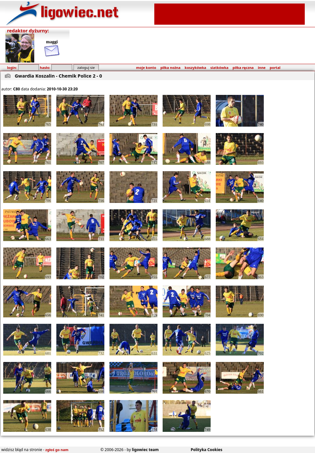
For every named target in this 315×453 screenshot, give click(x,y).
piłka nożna (170, 67)
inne (261, 67)
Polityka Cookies (206, 449)
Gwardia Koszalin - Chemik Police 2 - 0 (58, 75)
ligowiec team (145, 449)
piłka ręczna (243, 67)
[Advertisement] (229, 13)
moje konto (146, 67)
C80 (16, 89)
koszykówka (195, 67)
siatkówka (219, 67)
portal (275, 67)
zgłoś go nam (57, 449)
